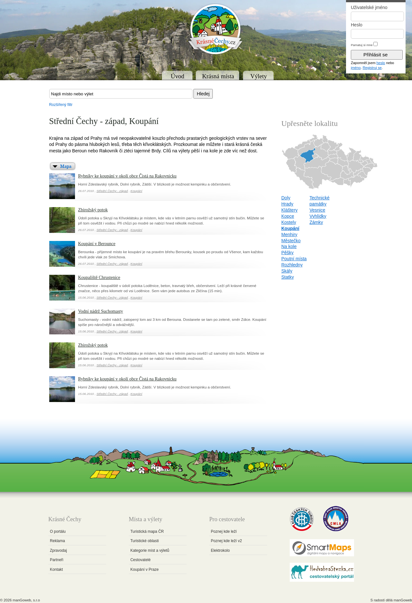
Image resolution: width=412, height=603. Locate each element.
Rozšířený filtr (61, 104)
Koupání (136, 191)
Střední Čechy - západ (112, 191)
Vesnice (317, 210)
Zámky (316, 222)
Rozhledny (292, 264)
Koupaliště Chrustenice (99, 277)
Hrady (287, 203)
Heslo (356, 24)
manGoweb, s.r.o (26, 600)
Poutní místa (294, 258)
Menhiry (289, 234)
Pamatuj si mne (362, 45)
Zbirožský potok (93, 209)
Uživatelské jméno (369, 7)
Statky (287, 277)
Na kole (288, 246)
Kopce (287, 216)
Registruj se (372, 68)
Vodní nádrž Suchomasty (100, 311)
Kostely (288, 222)
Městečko (291, 240)
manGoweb (403, 600)
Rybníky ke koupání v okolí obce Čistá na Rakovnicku (127, 176)
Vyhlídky (317, 216)
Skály (286, 270)
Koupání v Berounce (97, 243)
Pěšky (287, 252)
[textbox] (120, 94)
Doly (285, 197)
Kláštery (289, 210)
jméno (355, 68)
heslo (381, 63)
